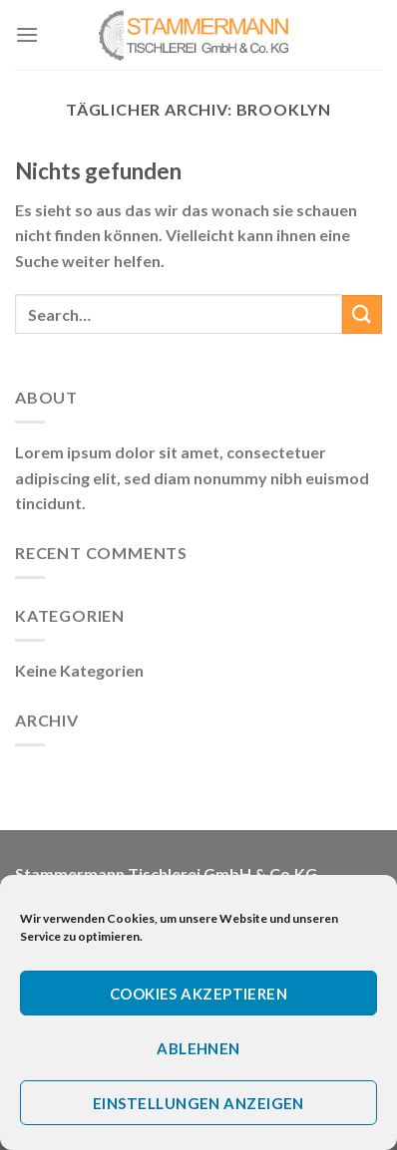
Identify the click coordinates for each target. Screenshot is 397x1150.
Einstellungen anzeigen (198, 1103)
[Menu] (27, 34)
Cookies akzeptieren (199, 994)
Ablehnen (198, 1048)
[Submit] (362, 314)
